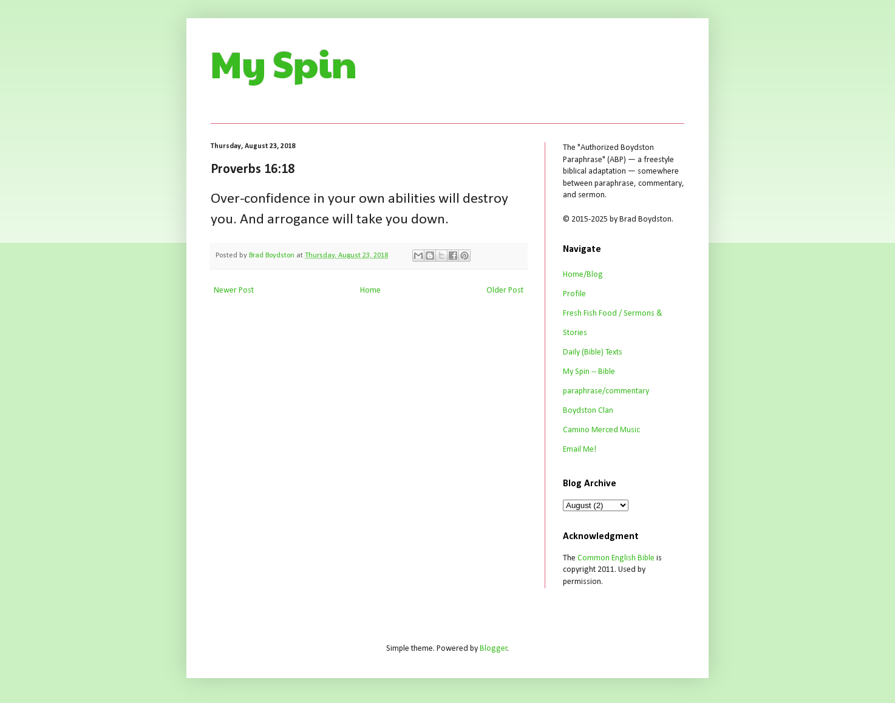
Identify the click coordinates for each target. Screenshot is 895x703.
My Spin (284, 63)
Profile (574, 294)
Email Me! (579, 449)
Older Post (504, 290)
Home (370, 290)
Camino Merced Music (601, 430)
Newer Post (234, 290)
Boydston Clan (588, 410)
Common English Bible (616, 558)
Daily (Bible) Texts (592, 352)
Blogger (494, 648)
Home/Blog (583, 274)
